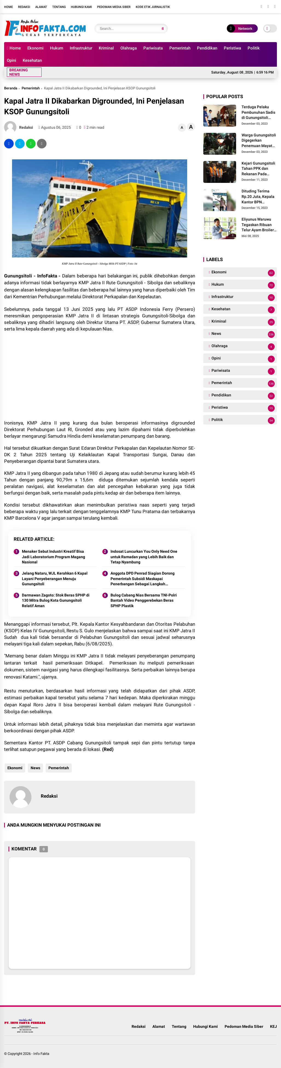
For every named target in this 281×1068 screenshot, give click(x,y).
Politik (254, 48)
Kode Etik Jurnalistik (153, 7)
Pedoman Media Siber (114, 7)
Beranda (10, 88)
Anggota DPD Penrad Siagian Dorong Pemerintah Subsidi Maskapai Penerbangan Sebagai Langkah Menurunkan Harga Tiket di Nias (143, 579)
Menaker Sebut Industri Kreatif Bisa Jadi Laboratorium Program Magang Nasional (53, 556)
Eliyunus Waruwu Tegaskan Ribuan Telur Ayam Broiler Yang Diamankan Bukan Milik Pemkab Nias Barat (259, 225)
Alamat (41, 7)
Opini (11, 60)
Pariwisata (153, 48)
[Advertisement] (99, 376)
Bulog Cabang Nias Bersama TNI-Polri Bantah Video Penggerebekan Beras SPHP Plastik (144, 600)
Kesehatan (32, 60)
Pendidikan (207, 48)
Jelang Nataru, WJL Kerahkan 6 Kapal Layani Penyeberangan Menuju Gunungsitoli (55, 578)
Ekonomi (35, 48)
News (35, 768)
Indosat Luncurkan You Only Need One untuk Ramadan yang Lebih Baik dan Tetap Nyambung (144, 556)
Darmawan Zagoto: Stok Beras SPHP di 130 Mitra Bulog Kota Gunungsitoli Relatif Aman (55, 600)
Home (8, 7)
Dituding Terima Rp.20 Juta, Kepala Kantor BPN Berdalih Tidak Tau (258, 197)
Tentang (59, 7)
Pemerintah (179, 48)
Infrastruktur (81, 48)
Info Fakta (41, 1054)
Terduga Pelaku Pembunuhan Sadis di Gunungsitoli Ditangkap (258, 113)
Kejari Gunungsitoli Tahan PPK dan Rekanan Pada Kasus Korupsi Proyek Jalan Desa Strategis (258, 169)
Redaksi (24, 7)
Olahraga (128, 48)
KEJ (273, 1026)
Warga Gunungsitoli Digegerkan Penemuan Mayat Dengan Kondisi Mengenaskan (259, 141)
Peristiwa (232, 48)
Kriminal (106, 48)
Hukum (56, 48)
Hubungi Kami (81, 7)
